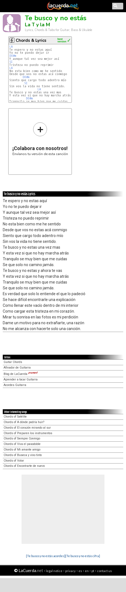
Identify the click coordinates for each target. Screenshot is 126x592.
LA (11, 46)
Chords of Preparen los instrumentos (28, 433)
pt (92, 571)
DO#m (12, 56)
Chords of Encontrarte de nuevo (24, 466)
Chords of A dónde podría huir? (24, 422)
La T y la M (37, 24)
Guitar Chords (13, 362)
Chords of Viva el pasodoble (22, 444)
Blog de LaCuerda (21, 374)
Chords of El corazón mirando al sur (27, 427)
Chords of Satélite (15, 416)
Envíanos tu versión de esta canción (40, 139)
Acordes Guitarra (15, 385)
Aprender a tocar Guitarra (21, 379)
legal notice (54, 571)
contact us (104, 571)
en (87, 571)
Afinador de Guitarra (17, 367)
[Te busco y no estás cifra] (82, 556)
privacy (70, 571)
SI (11, 62)
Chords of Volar (14, 460)
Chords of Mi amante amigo (22, 449)
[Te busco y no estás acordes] (45, 556)
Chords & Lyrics (31, 40)
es (80, 571)
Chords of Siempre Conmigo (22, 438)
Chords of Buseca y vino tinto (23, 455)
